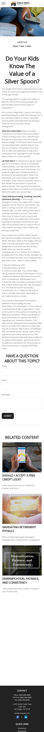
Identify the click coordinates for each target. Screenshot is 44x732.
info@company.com (22, 713)
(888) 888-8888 (25, 695)
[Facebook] (17, 717)
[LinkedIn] (25, 717)
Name (4, 366)
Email (4, 380)
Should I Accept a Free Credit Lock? (18, 477)
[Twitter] (21, 717)
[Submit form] (8, 416)
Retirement (22, 728)
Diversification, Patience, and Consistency (20, 580)
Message (6, 394)
